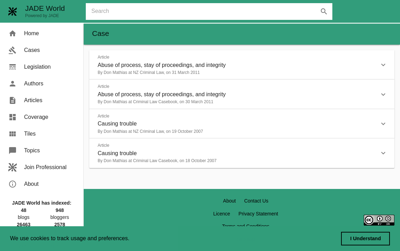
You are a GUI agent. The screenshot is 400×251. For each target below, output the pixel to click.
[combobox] (211, 11)
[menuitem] (41, 33)
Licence (221, 213)
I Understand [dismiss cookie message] (365, 238)
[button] (241, 64)
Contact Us (256, 201)
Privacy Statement (258, 213)
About (229, 201)
